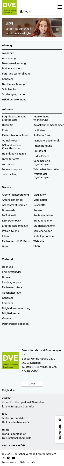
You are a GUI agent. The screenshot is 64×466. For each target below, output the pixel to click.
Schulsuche (9, 89)
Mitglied (7, 313)
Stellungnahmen (43, 220)
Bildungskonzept (12, 68)
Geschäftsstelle (11, 292)
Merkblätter (40, 200)
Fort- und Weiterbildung (16, 73)
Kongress (7, 79)
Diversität (7, 125)
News (5, 246)
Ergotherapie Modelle (15, 226)
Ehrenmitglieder (11, 272)
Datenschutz (27, 462)
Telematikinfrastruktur (46, 169)
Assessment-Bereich (14, 205)
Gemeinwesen (10, 140)
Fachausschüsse (12, 287)
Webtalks (38, 241)
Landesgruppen (11, 282)
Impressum (9, 462)
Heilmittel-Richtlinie (14, 153)
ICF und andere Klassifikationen (11, 147)
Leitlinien (39, 130)
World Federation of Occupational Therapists (16, 434)
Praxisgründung (42, 145)
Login (25, 11)
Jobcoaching (9, 174)
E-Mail (32, 383)
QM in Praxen (41, 156)
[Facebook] (8, 458)
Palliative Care (42, 135)
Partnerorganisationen (15, 324)
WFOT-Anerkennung (14, 99)
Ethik (5, 130)
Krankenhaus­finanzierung (41, 118)
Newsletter (39, 205)
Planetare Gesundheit (46, 140)
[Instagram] (3, 458)
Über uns (7, 267)
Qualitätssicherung (13, 84)
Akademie (8, 53)
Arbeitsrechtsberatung (15, 194)
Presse (37, 210)
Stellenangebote (43, 215)
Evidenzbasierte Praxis (15, 135)
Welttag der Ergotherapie (41, 175)
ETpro (5, 236)
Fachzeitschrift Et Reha (16, 241)
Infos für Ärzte (10, 159)
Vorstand (7, 318)
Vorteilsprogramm (43, 236)
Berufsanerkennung (14, 63)
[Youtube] (13, 458)
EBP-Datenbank (11, 220)
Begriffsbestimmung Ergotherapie (14, 118)
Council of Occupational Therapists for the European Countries (23, 402)
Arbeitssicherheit (12, 200)
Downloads (8, 210)
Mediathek (39, 194)
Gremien (7, 277)
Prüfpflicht (39, 151)
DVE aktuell (9, 215)
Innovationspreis (12, 169)
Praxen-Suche (10, 231)
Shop (36, 248)
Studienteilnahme (44, 226)
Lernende (8, 303)
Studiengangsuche (13, 94)
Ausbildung (9, 58)
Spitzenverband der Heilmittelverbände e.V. (16, 418)
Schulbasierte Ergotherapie (41, 162)
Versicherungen (42, 231)
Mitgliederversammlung (16, 308)
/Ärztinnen (8, 164)
